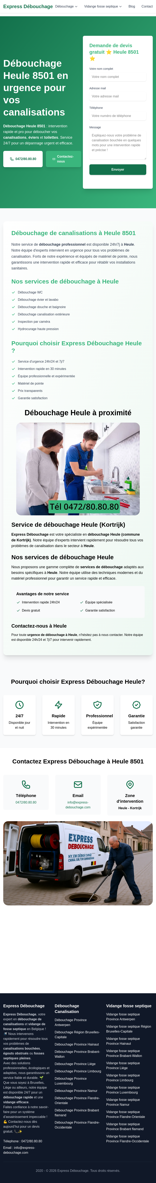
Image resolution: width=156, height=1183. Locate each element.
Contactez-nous (63, 159)
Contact (147, 6)
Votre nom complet (101, 68)
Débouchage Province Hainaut (77, 1044)
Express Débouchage (28, 6)
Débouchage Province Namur (76, 1091)
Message (95, 127)
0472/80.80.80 (23, 159)
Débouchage (66, 6)
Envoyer (117, 169)
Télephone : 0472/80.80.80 (22, 1141)
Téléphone (96, 107)
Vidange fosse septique (103, 6)
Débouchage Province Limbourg (78, 1071)
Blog (132, 6)
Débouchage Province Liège (75, 1064)
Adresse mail (97, 88)
